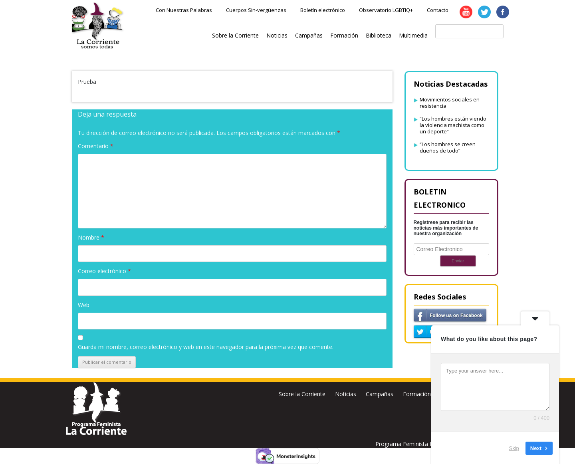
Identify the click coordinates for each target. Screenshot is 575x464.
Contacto (437, 10)
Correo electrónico (104, 271)
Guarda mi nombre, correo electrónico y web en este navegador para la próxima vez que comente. (205, 347)
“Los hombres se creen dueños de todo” (448, 147)
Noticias (277, 35)
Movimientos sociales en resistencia (450, 102)
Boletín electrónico (322, 10)
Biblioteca (378, 35)
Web (83, 305)
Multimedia (413, 35)
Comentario (95, 146)
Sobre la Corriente (235, 35)
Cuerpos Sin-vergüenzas (256, 10)
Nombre (91, 237)
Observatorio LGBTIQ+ (386, 10)
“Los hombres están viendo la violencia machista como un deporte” (453, 125)
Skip (514, 448)
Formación (344, 35)
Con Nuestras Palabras (184, 10)
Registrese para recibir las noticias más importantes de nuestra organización (446, 228)
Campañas (309, 35)
